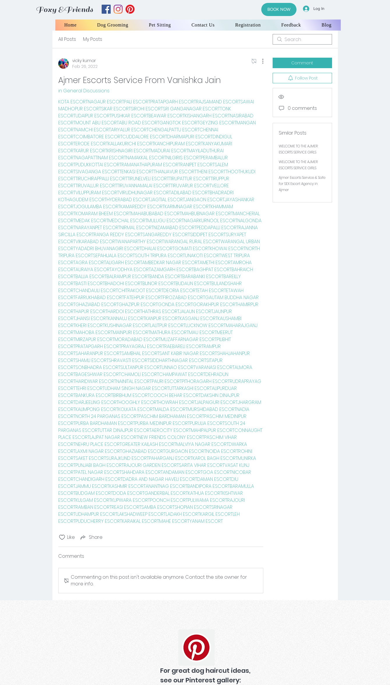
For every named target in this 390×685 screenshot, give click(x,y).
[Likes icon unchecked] (62, 537)
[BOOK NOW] (279, 9)
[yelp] (130, 9)
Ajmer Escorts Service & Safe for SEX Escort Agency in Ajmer (302, 183)
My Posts (92, 39)
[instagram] (118, 9)
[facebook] (106, 9)
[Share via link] (91, 537)
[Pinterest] (196, 647)
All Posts (67, 39)
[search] (302, 39)
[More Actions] (259, 61)
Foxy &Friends (64, 9)
